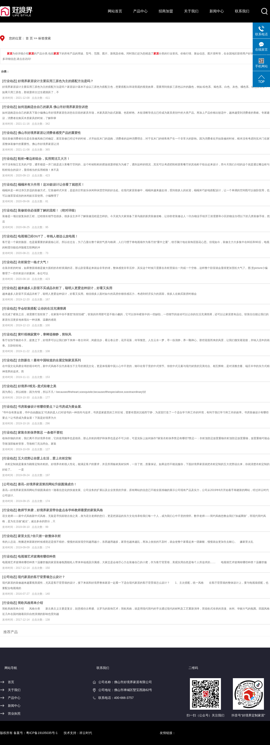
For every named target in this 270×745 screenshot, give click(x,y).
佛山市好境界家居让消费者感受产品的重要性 (49, 133)
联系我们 (242, 11)
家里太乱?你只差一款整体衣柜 (39, 536)
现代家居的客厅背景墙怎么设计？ (41, 577)
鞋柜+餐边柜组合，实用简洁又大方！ (44, 158)
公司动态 (9, 484)
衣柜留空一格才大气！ (33, 262)
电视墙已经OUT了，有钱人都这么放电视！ (48, 236)
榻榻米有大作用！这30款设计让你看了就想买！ (51, 184)
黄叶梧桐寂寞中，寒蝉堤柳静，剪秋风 (44, 334)
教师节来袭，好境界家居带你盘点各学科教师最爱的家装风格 (60, 510)
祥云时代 (85, 733)
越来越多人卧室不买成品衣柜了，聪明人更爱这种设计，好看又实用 (65, 288)
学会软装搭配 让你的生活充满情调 (42, 308)
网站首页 (115, 11)
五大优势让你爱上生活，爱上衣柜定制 (44, 458)
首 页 (29, 38)
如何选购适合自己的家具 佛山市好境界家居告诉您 (53, 107)
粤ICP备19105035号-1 (42, 733)
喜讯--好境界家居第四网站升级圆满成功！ (47, 484)
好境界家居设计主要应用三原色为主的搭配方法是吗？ (55, 81)
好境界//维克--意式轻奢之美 (37, 386)
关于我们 (191, 11)
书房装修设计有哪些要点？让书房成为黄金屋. (50, 406)
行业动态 (9, 81)
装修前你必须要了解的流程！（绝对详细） (48, 210)
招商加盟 (166, 11)
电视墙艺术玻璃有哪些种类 (37, 556)
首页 (11, 682)
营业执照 (14, 713)
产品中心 (140, 11)
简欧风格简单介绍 (30, 603)
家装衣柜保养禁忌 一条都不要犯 (40, 432)
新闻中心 (216, 11)
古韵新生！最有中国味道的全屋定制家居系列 (49, 360)
